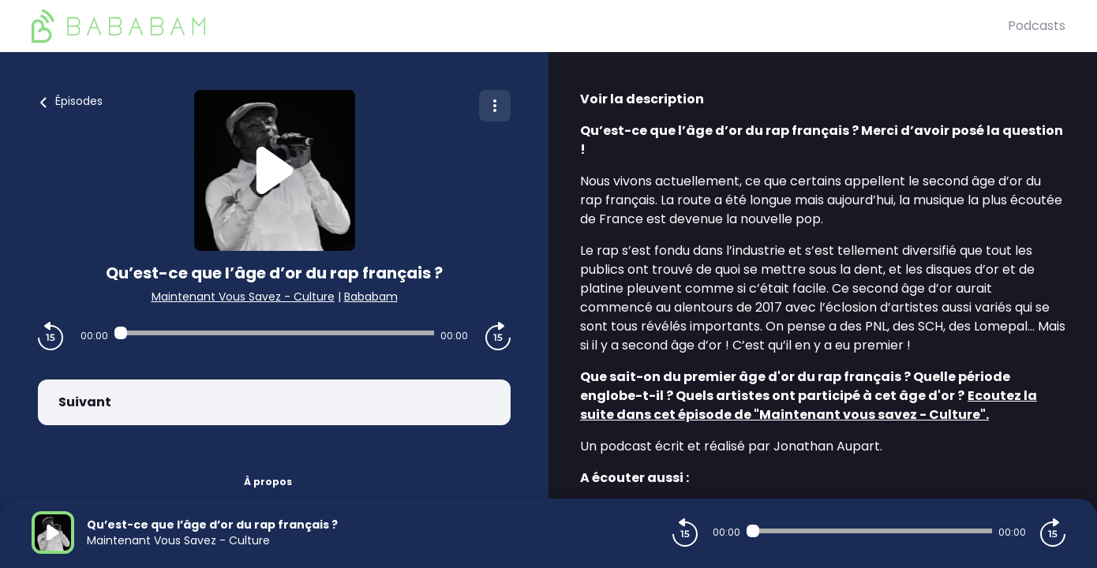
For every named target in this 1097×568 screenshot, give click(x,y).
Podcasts (1036, 26)
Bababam (371, 297)
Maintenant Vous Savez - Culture (243, 297)
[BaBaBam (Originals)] (520, 26)
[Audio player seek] (274, 333)
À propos (268, 481)
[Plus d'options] (495, 105)
